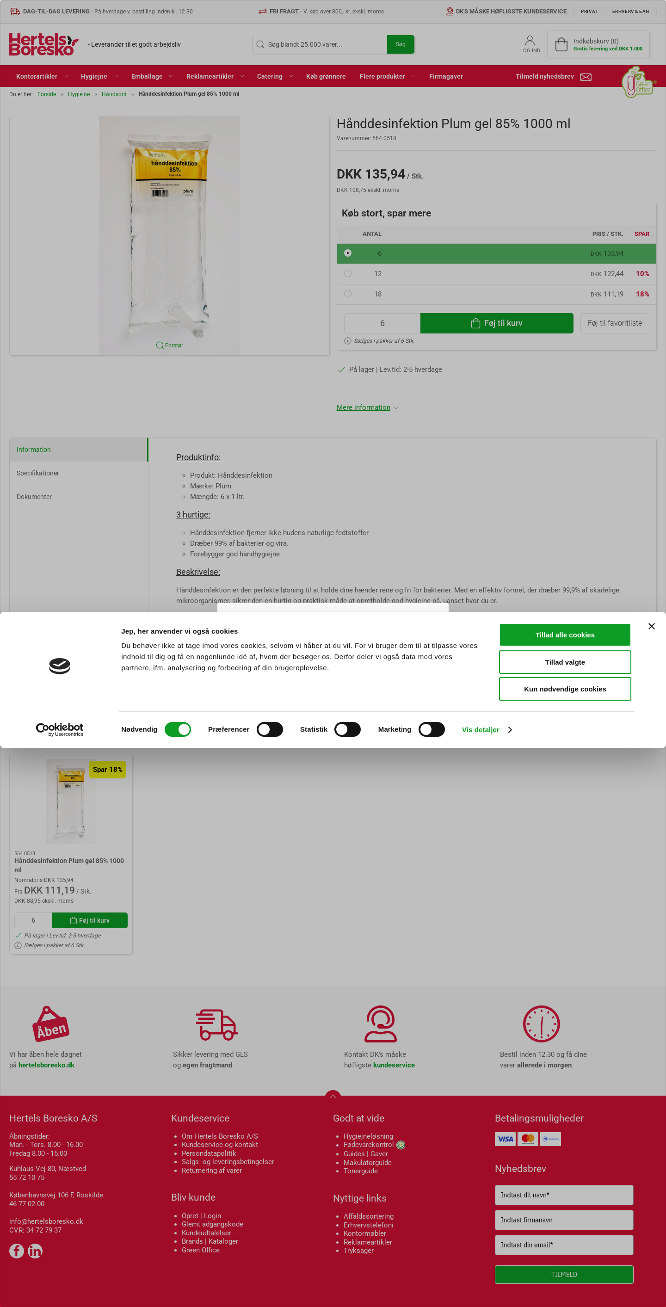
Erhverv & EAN (353, 677)
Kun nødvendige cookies (565, 1248)
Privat (299, 677)
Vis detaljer (481, 1289)
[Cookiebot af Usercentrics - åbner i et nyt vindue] (59, 1289)
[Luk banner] (651, 1185)
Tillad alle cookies (565, 1194)
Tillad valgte (565, 1221)
